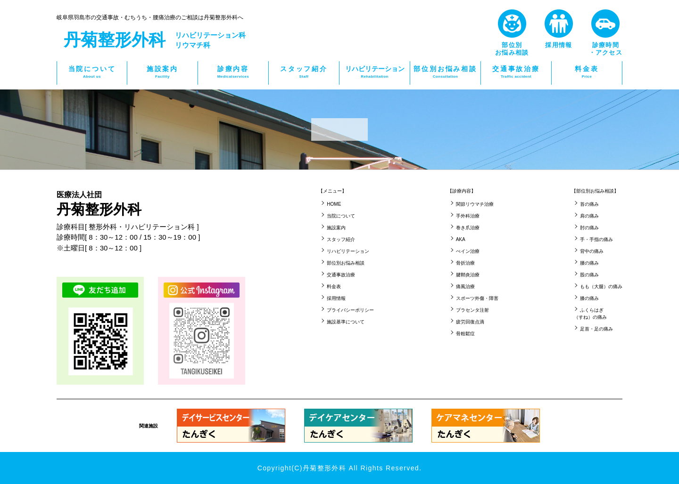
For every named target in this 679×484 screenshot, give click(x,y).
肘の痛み (589, 227)
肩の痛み (589, 215)
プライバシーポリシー (350, 310)
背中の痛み (592, 251)
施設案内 (162, 72)
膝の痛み (589, 298)
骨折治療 (465, 263)
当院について (92, 72)
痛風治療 (465, 286)
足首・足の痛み (596, 328)
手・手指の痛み (596, 239)
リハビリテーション (375, 72)
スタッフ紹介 (304, 72)
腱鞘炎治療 (468, 274)
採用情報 (336, 298)
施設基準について (345, 321)
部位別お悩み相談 (445, 72)
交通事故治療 (516, 72)
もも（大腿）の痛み (601, 286)
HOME (334, 204)
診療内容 (233, 72)
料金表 (587, 72)
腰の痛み (589, 263)
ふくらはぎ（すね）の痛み (590, 313)
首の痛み (589, 204)
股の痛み (589, 274)
